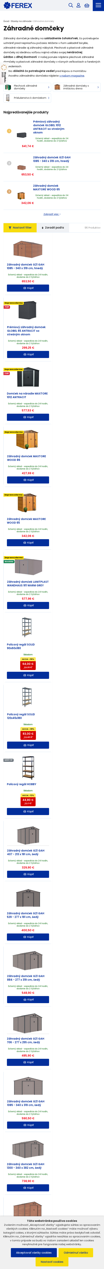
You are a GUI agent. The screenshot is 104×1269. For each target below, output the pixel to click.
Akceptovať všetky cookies (34, 1252)
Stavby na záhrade (21, 21)
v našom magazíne (71, 75)
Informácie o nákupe (52, 1197)
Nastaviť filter (20, 207)
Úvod (6, 21)
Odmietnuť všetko (76, 1252)
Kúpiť (28, 271)
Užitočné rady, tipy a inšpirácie (21, 1068)
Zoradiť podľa (53, 207)
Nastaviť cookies (52, 1262)
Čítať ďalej (47, 1097)
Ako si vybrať (38, 1107)
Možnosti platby (52, 1212)
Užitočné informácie (52, 1205)
